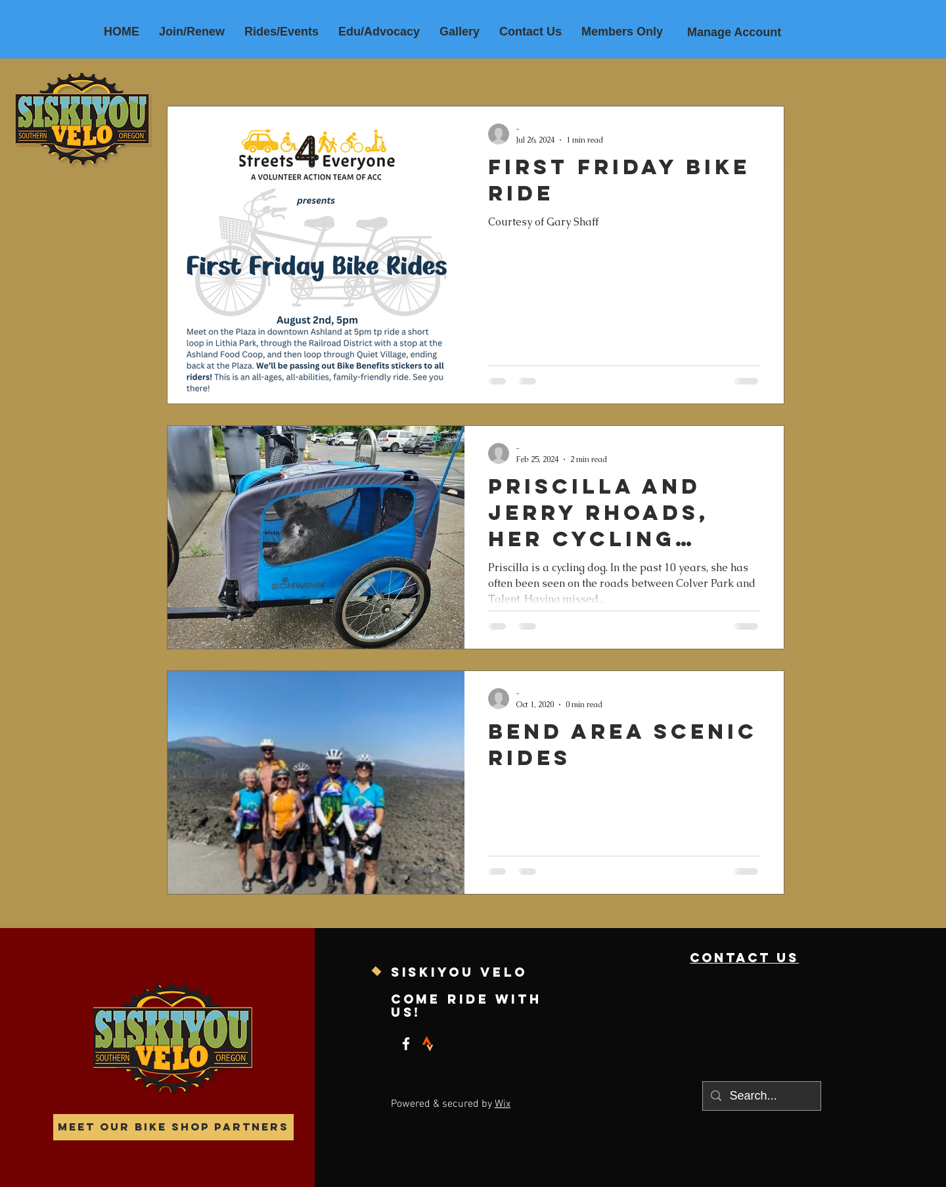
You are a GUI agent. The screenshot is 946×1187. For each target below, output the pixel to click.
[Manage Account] (734, 33)
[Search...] (761, 1096)
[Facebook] (406, 1043)
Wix (502, 1104)
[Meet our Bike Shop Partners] (173, 1127)
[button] (281, 31)
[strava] (427, 1043)
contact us (744, 958)
